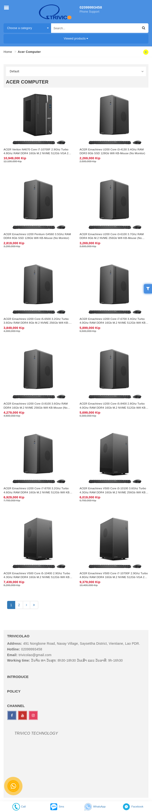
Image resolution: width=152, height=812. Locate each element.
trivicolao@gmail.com (35, 655)
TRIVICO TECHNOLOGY (36, 733)
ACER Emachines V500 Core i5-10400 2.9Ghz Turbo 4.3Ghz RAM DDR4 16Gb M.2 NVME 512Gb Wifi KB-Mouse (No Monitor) (37, 577)
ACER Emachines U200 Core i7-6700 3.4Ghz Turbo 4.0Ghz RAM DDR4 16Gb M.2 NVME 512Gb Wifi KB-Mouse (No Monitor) (113, 322)
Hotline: (13, 649)
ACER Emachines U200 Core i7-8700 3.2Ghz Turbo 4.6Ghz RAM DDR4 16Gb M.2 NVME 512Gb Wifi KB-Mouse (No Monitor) (37, 492)
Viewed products (76, 38)
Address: (14, 643)
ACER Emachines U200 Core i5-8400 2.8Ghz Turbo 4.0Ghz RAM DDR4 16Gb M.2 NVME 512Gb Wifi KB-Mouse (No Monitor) (113, 407)
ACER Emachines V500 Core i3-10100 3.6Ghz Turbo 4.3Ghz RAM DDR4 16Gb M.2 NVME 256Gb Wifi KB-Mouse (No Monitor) (113, 492)
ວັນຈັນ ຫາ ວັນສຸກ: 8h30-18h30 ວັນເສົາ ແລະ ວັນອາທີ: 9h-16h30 (77, 660)
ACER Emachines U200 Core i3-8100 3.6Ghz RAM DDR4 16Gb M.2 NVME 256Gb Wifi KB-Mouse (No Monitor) (36, 407)
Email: (12, 655)
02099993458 (91, 7)
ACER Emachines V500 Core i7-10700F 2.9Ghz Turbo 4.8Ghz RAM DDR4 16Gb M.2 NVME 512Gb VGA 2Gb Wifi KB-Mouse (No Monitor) (114, 577)
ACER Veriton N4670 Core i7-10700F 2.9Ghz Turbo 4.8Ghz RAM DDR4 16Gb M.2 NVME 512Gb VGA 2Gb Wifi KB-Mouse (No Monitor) (38, 153)
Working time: (18, 660)
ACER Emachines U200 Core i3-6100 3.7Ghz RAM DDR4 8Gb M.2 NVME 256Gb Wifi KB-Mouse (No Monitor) (112, 238)
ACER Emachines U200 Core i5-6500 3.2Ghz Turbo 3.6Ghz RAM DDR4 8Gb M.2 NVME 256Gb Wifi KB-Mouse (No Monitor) (36, 322)
